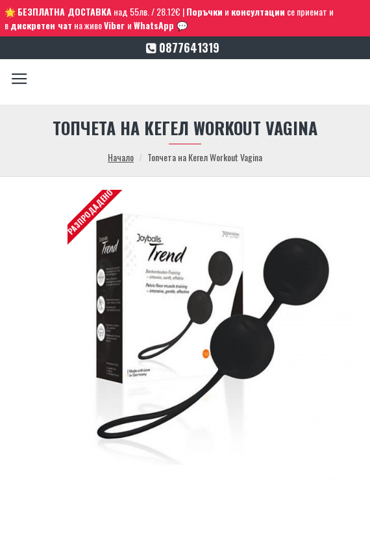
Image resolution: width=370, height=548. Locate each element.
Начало (121, 157)
